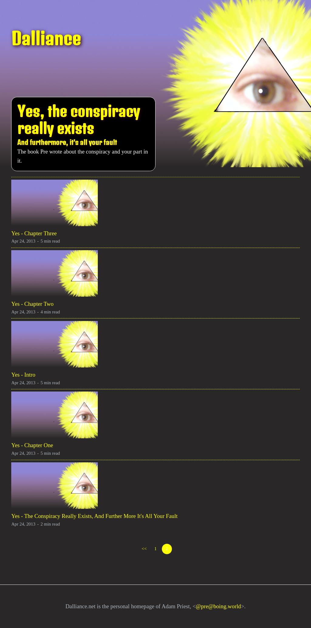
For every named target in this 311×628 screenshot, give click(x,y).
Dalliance (46, 38)
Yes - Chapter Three (34, 233)
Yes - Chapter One (32, 445)
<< (144, 548)
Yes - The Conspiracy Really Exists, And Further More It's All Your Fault (94, 516)
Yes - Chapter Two (32, 304)
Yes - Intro (23, 374)
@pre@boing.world (218, 606)
